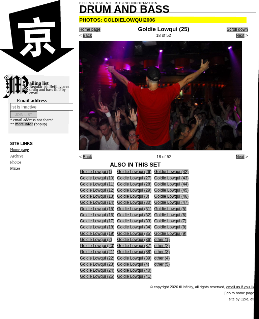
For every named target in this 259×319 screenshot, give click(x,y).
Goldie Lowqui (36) (134, 239)
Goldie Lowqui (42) (171, 171)
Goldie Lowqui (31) (134, 208)
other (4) (162, 258)
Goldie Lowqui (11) (97, 184)
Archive (16, 156)
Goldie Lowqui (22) (97, 258)
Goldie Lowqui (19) (97, 233)
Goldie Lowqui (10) (97, 178)
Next (240, 35)
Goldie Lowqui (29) (134, 190)
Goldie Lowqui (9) (170, 233)
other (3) (162, 251)
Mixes (15, 168)
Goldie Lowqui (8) (170, 227)
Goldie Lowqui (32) (134, 215)
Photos (15, 162)
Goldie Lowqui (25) (97, 276)
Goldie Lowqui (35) (134, 233)
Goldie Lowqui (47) (171, 202)
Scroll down (237, 29)
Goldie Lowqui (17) (97, 221)
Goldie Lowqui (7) (170, 221)
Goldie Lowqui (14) (97, 202)
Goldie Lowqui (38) (134, 251)
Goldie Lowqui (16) (97, 215)
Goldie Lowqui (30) (134, 202)
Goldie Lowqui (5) (170, 208)
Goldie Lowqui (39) (134, 258)
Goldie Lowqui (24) (97, 270)
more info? (24, 124)
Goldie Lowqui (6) (170, 215)
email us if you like (241, 287)
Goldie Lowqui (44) (171, 184)
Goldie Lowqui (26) (134, 171)
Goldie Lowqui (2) (96, 239)
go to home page (240, 293)
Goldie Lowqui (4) (133, 264)
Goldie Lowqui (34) (134, 227)
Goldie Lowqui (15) (97, 208)
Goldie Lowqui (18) (97, 227)
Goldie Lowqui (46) (171, 196)
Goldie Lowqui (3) (133, 196)
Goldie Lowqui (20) (97, 245)
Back (87, 35)
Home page (19, 149)
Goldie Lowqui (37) (134, 245)
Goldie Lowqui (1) (96, 171)
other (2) (162, 245)
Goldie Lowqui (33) (134, 221)
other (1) (162, 239)
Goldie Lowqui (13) (97, 196)
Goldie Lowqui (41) (134, 276)
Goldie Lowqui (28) (134, 184)
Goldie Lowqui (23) (97, 264)
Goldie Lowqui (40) (134, 270)
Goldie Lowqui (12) (97, 190)
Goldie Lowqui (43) (171, 178)
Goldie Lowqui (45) (171, 190)
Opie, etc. (248, 299)
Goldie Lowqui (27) (134, 178)
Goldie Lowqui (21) (97, 251)
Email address (41, 104)
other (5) (162, 264)
